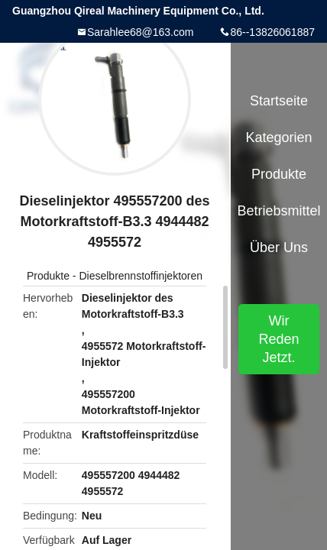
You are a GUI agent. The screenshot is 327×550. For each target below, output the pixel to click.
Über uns (279, 247)
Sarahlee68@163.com (140, 32)
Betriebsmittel (278, 210)
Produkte (48, 276)
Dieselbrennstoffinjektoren (140, 276)
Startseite (279, 100)
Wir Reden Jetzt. (278, 339)
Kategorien (278, 137)
